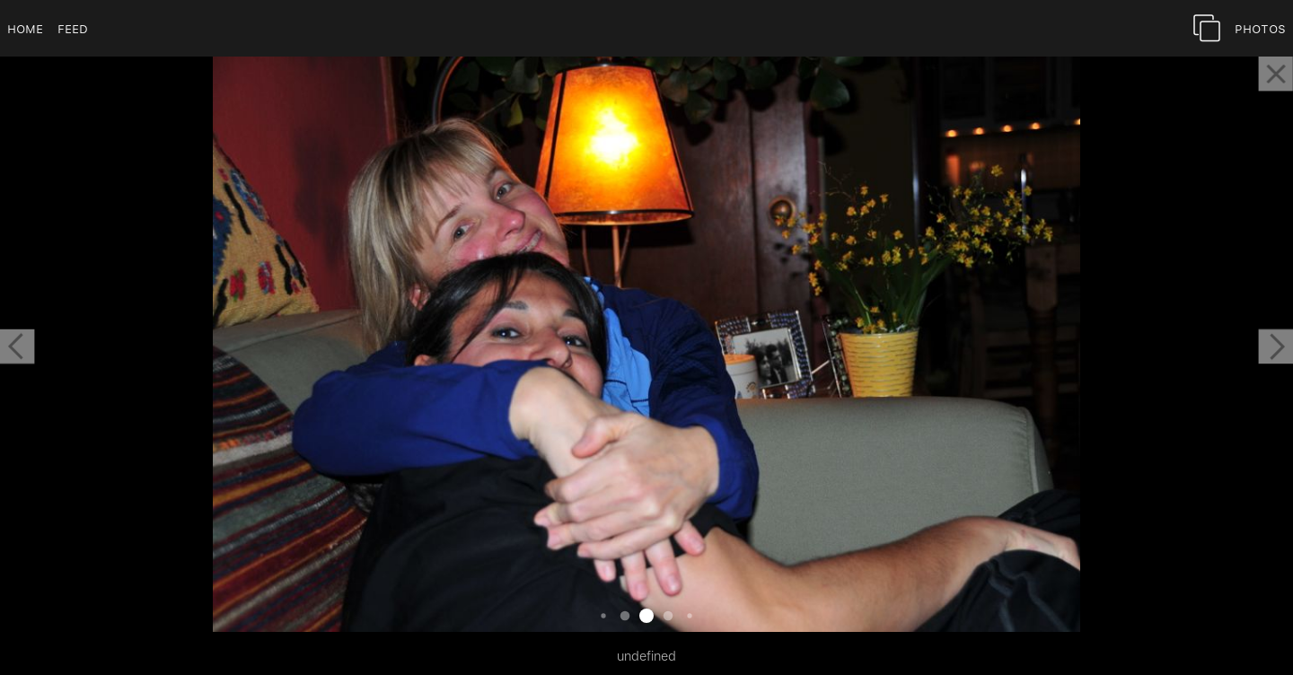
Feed (72, 28)
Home (25, 28)
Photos (1260, 28)
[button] (17, 346)
